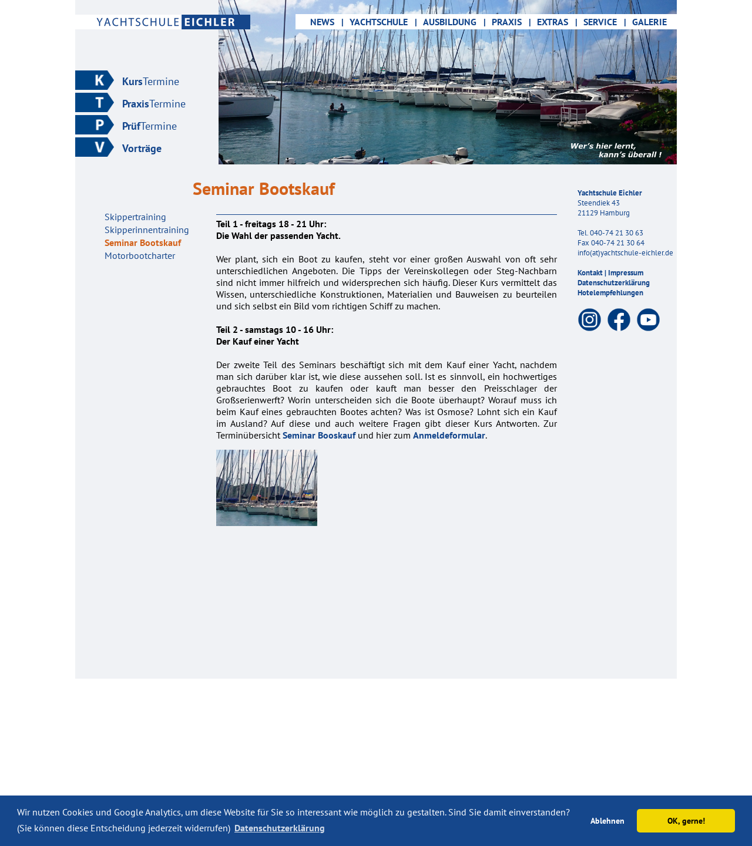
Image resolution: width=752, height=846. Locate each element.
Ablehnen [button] (607, 820)
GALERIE (653, 22)
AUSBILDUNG (454, 22)
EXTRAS (557, 22)
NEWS (321, 22)
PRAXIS (511, 22)
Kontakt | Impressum (610, 273)
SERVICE (604, 22)
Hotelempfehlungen (610, 293)
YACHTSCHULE (383, 22)
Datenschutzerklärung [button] (279, 828)
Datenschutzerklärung (614, 283)
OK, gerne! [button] (686, 820)
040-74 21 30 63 (616, 233)
